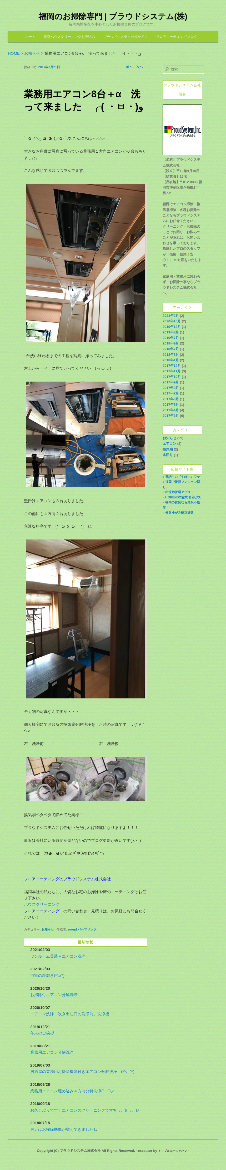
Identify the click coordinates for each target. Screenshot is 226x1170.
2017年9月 (171, 382)
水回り (168, 455)
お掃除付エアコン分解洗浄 (54, 994)
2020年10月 (172, 321)
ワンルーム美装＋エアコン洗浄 (58, 956)
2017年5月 (171, 405)
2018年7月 (171, 349)
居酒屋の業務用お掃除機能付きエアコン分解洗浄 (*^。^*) (82, 1071)
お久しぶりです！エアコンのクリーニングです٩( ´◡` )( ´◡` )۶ (84, 1110)
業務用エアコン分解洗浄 (52, 1052)
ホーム (30, 37)
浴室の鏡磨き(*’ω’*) (47, 975)
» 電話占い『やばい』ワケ (181, 477)
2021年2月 (171, 316)
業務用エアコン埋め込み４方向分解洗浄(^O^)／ (72, 1091)
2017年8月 (171, 388)
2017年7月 (171, 393)
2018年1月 (171, 360)
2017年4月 (171, 410)
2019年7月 (171, 338)
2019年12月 (172, 327)
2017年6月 (171, 399)
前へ (127, 67)
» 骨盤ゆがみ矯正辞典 (178, 512)
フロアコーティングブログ (176, 37)
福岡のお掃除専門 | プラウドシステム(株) (113, 16)
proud (72, 929)
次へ (141, 67)
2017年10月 (172, 377)
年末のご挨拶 (42, 1033)
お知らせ (47, 929)
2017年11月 (172, 371)
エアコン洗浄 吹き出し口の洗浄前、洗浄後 (69, 1014)
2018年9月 (171, 343)
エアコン (169, 444)
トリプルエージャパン (172, 1150)
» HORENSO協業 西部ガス (182, 497)
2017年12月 (172, 366)
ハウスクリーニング (41, 904)
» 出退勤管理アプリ (176, 492)
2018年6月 (171, 355)
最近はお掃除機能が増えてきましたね (63, 1129)
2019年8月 (171, 332)
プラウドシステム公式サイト (125, 37)
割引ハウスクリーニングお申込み (69, 37)
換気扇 (168, 449)
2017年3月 (171, 416)
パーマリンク (87, 929)
